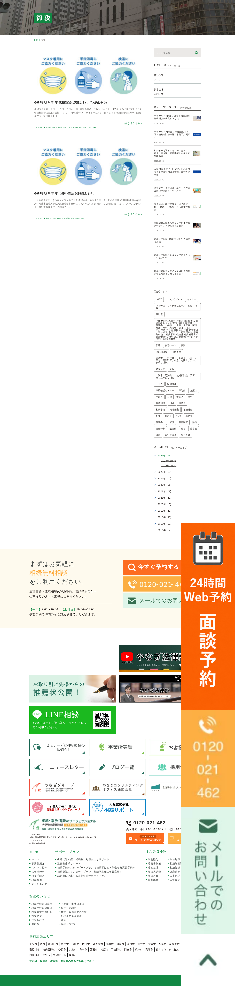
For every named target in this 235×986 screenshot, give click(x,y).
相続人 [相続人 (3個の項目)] (182, 403)
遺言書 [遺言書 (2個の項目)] (193, 428)
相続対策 (60, 218)
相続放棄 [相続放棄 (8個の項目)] (174, 409)
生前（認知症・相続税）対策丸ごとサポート (83, 859)
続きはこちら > (133, 123)
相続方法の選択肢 (41, 912)
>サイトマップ (35, 840)
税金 (90, 127)
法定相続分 (38, 920)
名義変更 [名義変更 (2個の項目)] (160, 369)
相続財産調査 (177, 863)
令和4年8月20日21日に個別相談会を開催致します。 (64, 193)
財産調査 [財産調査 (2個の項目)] (183, 422)
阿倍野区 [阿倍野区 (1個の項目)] (185, 435)
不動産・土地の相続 (72, 903)
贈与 (82, 218)
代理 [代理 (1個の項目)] (158, 345)
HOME (37, 40)
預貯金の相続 (68, 907)
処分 (53, 127)
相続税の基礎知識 (71, 916)
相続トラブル (51, 218)
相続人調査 (154, 871)
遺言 (63, 920)
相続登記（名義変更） (183, 867)
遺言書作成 (154, 863)
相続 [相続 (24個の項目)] (172, 403)
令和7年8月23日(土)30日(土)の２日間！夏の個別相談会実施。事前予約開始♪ (172, 172)
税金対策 (67, 218)
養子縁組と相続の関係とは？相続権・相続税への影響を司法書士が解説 (172, 207)
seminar (43, 51)
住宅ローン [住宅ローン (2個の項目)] (170, 345)
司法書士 (59, 127)
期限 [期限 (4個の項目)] (169, 397)
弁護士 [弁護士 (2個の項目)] (193, 390)
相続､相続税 (73, 127)
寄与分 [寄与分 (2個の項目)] (182, 390)
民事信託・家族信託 (181, 875)
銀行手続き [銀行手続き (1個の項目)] (170, 435)
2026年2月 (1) (169, 460)
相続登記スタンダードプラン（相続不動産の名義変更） (89, 871)
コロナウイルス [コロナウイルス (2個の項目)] (174, 299)
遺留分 (35, 924)
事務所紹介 (38, 863)
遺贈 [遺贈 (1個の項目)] (158, 435)
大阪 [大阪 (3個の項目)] (172, 369)
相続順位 (36, 916)
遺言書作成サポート (69, 863)
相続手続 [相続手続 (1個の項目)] (160, 409)
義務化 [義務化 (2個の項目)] (189, 416)
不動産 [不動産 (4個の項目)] (159, 314)
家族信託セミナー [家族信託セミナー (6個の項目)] (165, 390)
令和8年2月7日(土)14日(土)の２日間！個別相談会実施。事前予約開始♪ (172, 134)
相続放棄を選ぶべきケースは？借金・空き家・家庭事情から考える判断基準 (172, 153)
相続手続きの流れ (41, 903)
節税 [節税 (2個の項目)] (178, 416)
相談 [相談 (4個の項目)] (158, 416)
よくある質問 (39, 883)
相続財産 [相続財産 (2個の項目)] (187, 409)
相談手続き (38, 875)
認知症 (77, 218)
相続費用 (36, 879)
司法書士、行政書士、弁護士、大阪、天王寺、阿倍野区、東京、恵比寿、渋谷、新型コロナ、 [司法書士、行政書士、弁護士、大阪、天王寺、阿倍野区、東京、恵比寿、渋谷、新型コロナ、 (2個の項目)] (176, 360)
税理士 (85, 127)
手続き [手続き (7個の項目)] (159, 397)
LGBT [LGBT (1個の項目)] (159, 299)
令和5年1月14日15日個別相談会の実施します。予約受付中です (71, 102)
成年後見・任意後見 (181, 879)
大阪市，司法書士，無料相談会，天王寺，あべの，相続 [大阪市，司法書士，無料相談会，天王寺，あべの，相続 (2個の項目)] (175, 376)
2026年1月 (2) (169, 465)
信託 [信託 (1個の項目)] (183, 345)
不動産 (48, 127)
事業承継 (153, 879)
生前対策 (175, 859)
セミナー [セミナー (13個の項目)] (191, 299)
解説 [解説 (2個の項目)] (172, 422)
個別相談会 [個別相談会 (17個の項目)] (161, 351)
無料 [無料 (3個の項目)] (190, 397)
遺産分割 (175, 871)
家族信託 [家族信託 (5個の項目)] (171, 384)
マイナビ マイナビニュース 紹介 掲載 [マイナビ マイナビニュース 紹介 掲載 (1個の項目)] (176, 306)
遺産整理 (153, 867)
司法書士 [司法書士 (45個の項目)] (176, 351)
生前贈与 (153, 859)
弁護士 (65, 127)
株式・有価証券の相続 (74, 912)
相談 (80, 127)
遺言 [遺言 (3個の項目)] (183, 428)
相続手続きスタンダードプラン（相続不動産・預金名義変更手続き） (97, 867)
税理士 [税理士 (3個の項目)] (168, 416)
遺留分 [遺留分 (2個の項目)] (173, 428)
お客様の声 (38, 871)
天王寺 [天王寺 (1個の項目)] (159, 384)
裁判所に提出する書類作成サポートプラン (82, 875)
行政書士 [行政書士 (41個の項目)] (160, 422)
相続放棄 (153, 875)
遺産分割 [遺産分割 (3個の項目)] (160, 428)
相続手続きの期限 (41, 907)
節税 (94, 127)
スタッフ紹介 (39, 867)
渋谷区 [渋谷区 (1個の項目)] (179, 397)
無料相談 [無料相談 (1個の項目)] (160, 403)
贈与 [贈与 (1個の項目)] (194, 422)
